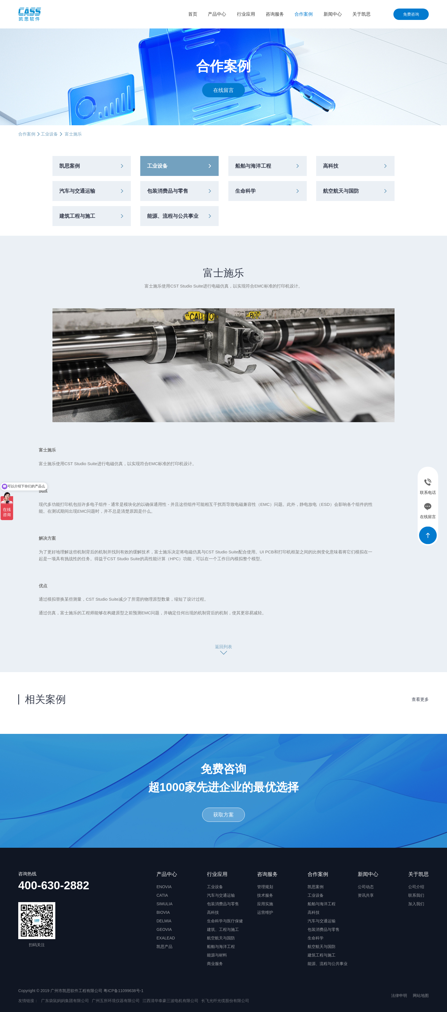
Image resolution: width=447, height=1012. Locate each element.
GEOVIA (164, 929)
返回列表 (223, 646)
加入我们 (416, 904)
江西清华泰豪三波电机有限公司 (170, 1000)
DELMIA (164, 921)
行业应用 (246, 14)
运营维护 (265, 912)
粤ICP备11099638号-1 (123, 990)
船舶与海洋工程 (253, 166)
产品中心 (217, 14)
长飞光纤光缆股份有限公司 (225, 1000)
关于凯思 (361, 14)
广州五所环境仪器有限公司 (116, 1000)
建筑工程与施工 (77, 216)
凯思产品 (164, 946)
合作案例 (303, 14)
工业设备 (49, 134)
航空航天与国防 (341, 191)
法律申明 (399, 995)
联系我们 (416, 895)
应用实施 (265, 904)
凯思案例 (69, 166)
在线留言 (223, 90)
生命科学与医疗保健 (225, 921)
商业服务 (215, 963)
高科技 (330, 166)
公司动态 (366, 886)
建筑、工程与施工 (223, 929)
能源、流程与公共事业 (172, 216)
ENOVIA (164, 886)
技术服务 (265, 895)
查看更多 (420, 699)
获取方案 (223, 815)
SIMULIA (164, 904)
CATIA (162, 895)
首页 (192, 14)
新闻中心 (333, 14)
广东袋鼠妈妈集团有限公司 (65, 1000)
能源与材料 (217, 955)
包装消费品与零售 (167, 191)
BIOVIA (163, 912)
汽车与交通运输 (77, 191)
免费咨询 (411, 14)
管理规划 (265, 886)
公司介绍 (416, 886)
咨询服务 (275, 14)
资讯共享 (366, 895)
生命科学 (245, 191)
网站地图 (421, 995)
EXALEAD (166, 938)
